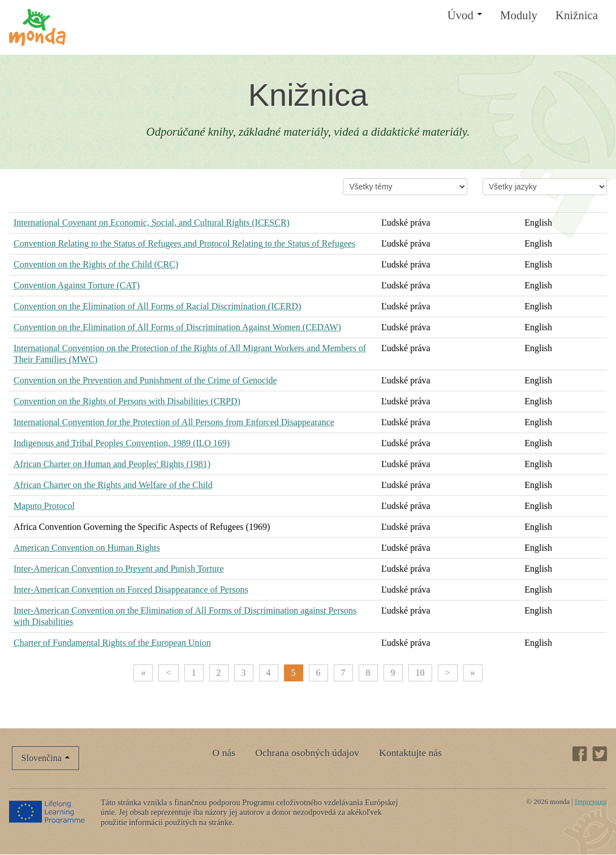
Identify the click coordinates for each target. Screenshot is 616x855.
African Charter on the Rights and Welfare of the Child (113, 485)
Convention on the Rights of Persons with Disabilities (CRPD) (127, 401)
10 (420, 672)
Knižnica (576, 14)
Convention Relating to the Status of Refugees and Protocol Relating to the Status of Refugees (184, 243)
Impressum (591, 802)
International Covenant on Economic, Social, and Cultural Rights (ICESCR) (152, 222)
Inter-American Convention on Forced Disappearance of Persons (131, 589)
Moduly (518, 14)
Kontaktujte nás (410, 752)
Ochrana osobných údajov (307, 752)
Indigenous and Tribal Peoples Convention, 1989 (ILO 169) (122, 443)
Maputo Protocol (44, 506)
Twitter (599, 753)
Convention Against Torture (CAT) (77, 285)
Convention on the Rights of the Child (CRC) (96, 264)
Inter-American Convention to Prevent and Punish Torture (119, 568)
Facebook (579, 753)
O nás (224, 752)
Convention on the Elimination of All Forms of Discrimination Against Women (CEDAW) (177, 327)
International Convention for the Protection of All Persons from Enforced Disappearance (174, 422)
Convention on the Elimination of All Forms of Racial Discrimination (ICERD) (157, 306)
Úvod (464, 14)
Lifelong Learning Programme (47, 811)
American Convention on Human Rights (87, 547)
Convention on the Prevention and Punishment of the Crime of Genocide (145, 380)
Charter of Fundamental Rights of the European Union (112, 642)
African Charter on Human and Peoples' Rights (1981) (112, 464)
